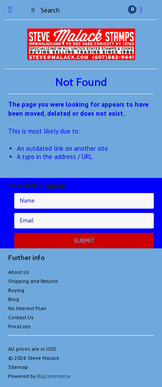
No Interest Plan (27, 308)
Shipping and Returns (33, 281)
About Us (18, 272)
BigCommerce (53, 376)
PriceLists (19, 326)
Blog (13, 299)
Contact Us (21, 317)
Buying (16, 290)
